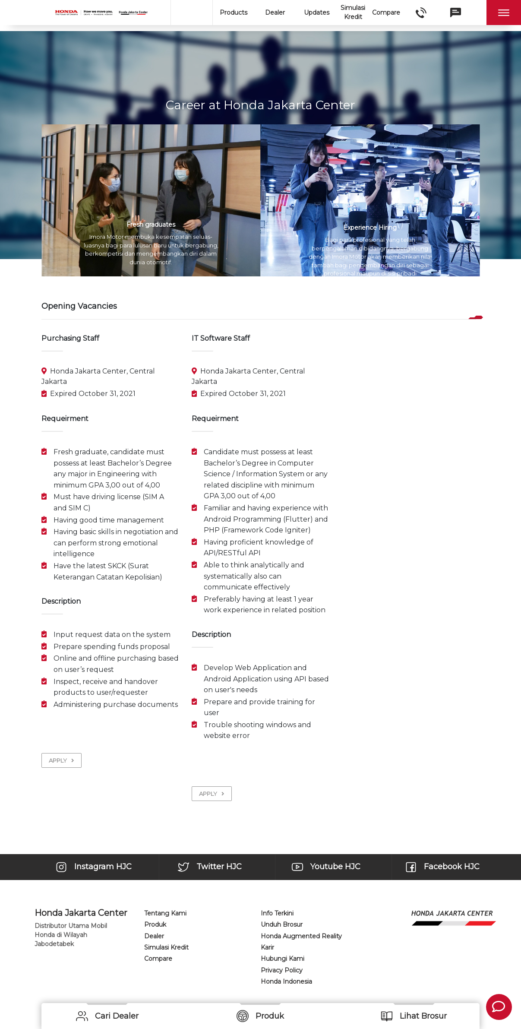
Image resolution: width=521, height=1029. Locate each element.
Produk (155, 924)
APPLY (61, 760)
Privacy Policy (282, 970)
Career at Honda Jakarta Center (260, 105)
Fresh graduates (150, 224)
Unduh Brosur (282, 924)
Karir (267, 947)
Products (233, 12)
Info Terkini (277, 913)
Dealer (275, 12)
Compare (386, 12)
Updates (316, 12)
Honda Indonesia (286, 981)
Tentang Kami (165, 913)
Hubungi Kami (282, 959)
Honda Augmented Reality (301, 936)
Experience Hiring (370, 227)
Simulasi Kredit (353, 12)
